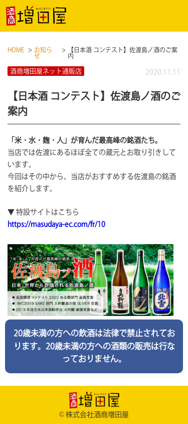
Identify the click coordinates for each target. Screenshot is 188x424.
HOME (16, 50)
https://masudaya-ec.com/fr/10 (56, 224)
